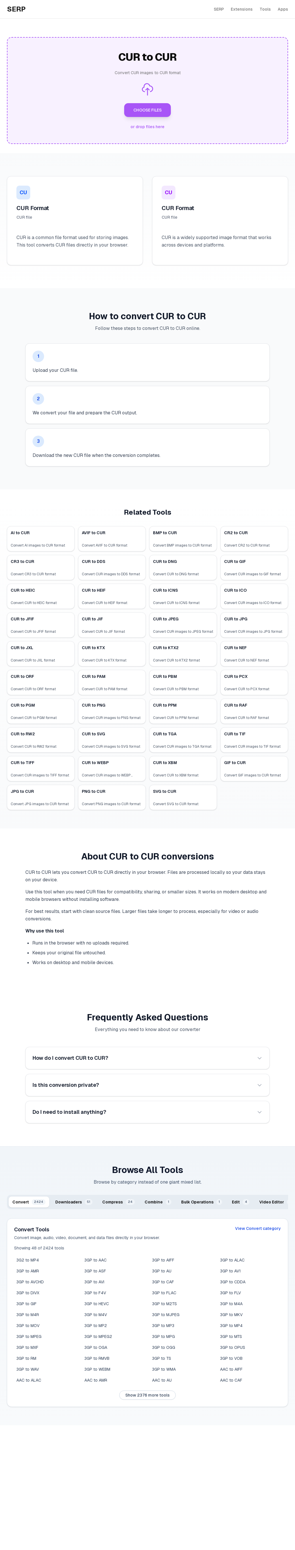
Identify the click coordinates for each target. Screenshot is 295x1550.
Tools (265, 9)
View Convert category (258, 1228)
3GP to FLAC (164, 1292)
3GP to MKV (231, 1314)
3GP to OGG (163, 1347)
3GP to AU (161, 1271)
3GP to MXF (27, 1347)
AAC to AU (162, 1380)
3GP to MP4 (231, 1325)
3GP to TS (161, 1358)
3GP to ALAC (232, 1260)
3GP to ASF (95, 1271)
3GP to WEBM (97, 1369)
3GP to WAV (27, 1369)
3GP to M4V (95, 1314)
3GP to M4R (27, 1314)
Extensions (242, 9)
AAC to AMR (95, 1380)
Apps (283, 9)
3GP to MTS (231, 1336)
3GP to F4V (95, 1292)
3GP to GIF (26, 1303)
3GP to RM (26, 1358)
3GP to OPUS (232, 1347)
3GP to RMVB (96, 1358)
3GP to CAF (163, 1281)
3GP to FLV (230, 1292)
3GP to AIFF (163, 1260)
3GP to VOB (231, 1358)
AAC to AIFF (231, 1369)
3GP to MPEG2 (98, 1336)
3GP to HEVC (96, 1303)
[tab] (29, 1202)
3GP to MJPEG (165, 1314)
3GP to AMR (27, 1271)
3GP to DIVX (27, 1292)
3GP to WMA (164, 1369)
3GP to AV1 (230, 1271)
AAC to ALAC (28, 1380)
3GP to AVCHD (30, 1281)
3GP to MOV (27, 1325)
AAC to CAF (231, 1380)
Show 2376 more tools (147, 1395)
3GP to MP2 (95, 1325)
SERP (219, 9)
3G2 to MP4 (27, 1260)
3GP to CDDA (232, 1281)
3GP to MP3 (163, 1325)
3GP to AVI (94, 1281)
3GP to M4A (231, 1303)
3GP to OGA (95, 1347)
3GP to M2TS (164, 1303)
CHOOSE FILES (147, 110)
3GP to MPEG (28, 1336)
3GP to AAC (95, 1260)
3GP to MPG (163, 1336)
